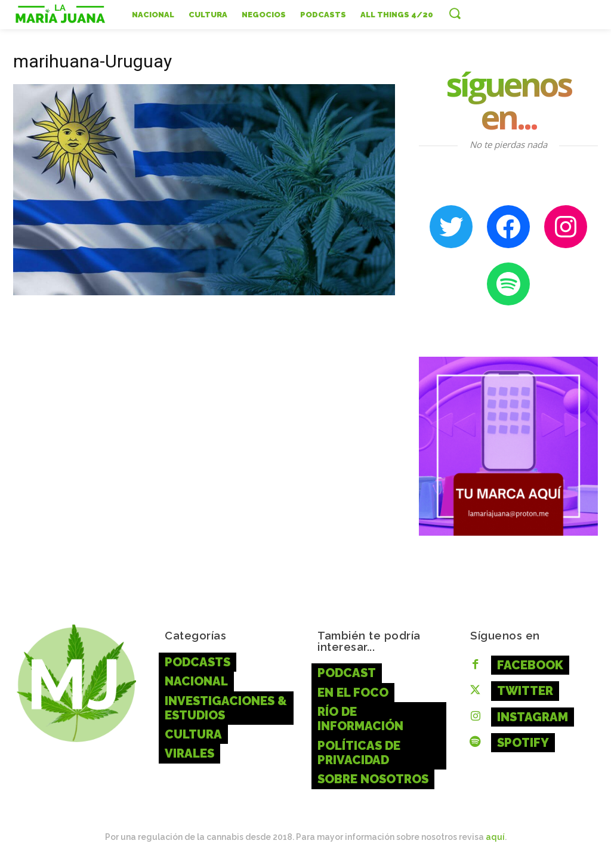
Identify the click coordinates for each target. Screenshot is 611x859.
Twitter (524, 689)
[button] (454, 13)
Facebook (528, 664)
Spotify (521, 740)
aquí (495, 834)
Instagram (531, 715)
